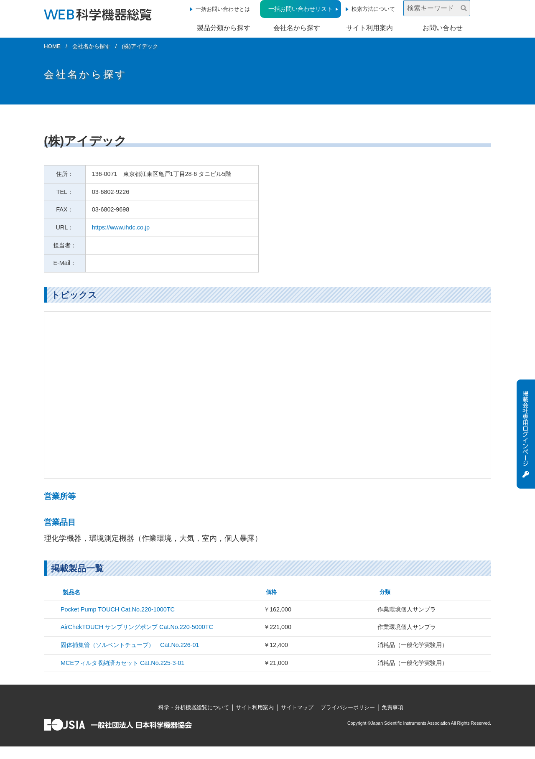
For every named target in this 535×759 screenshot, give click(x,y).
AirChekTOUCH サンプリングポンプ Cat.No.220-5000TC (137, 627)
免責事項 (392, 707)
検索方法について (373, 9)
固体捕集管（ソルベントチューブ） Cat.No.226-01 (130, 645)
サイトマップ (297, 707)
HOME (52, 46)
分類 (385, 592)
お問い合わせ (443, 27)
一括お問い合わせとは (223, 9)
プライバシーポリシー (348, 707)
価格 (271, 592)
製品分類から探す (223, 27)
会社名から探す (296, 27)
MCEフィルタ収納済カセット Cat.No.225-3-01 (122, 663)
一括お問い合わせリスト (300, 8)
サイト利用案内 (369, 27)
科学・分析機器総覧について (193, 707)
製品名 (71, 592)
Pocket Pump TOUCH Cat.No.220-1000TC (118, 609)
